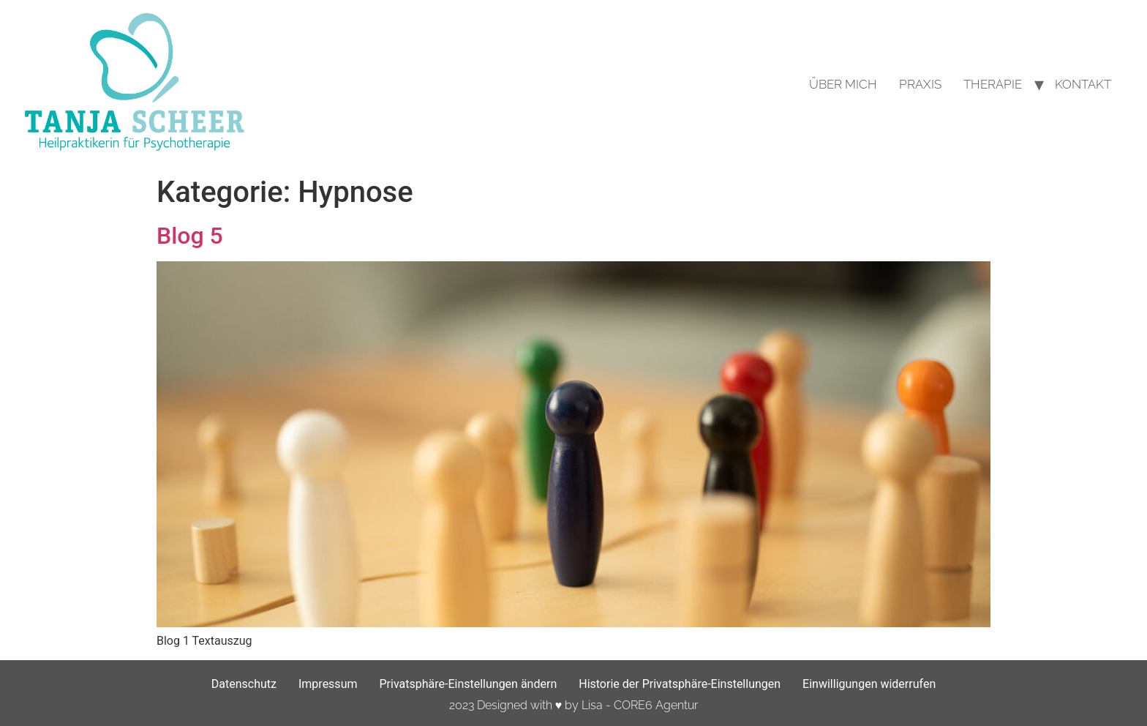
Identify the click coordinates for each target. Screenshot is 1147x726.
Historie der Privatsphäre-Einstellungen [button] (680, 684)
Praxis (920, 84)
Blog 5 (190, 236)
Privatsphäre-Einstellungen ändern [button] (468, 684)
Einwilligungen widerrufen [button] (869, 684)
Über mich (843, 84)
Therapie (992, 84)
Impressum (328, 684)
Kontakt (1083, 84)
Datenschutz (244, 684)
